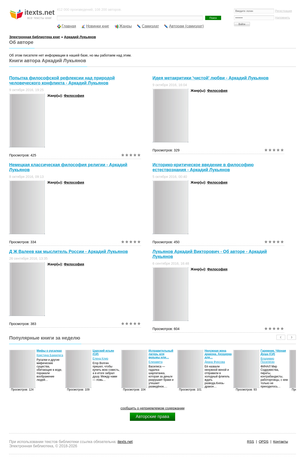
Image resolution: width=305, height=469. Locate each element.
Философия (74, 96)
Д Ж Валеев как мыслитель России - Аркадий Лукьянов (68, 251)
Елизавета (155, 362)
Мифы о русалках (49, 350)
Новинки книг (97, 26)
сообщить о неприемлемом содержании (153, 408)
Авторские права (152, 416)
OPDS (264, 441)
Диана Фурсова (214, 362)
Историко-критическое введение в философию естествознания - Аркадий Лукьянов (203, 167)
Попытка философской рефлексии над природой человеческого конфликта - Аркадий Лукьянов (62, 80)
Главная (69, 26)
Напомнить (282, 17)
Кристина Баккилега (49, 355)
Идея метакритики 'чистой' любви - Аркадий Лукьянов (210, 78)
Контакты (280, 441)
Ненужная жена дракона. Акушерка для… (217, 354)
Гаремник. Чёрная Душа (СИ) (273, 352)
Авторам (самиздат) (186, 26)
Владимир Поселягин (267, 360)
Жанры (125, 26)
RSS (250, 441)
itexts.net (124, 442)
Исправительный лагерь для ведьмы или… (160, 354)
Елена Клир (100, 358)
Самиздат (150, 26)
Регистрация (283, 11)
